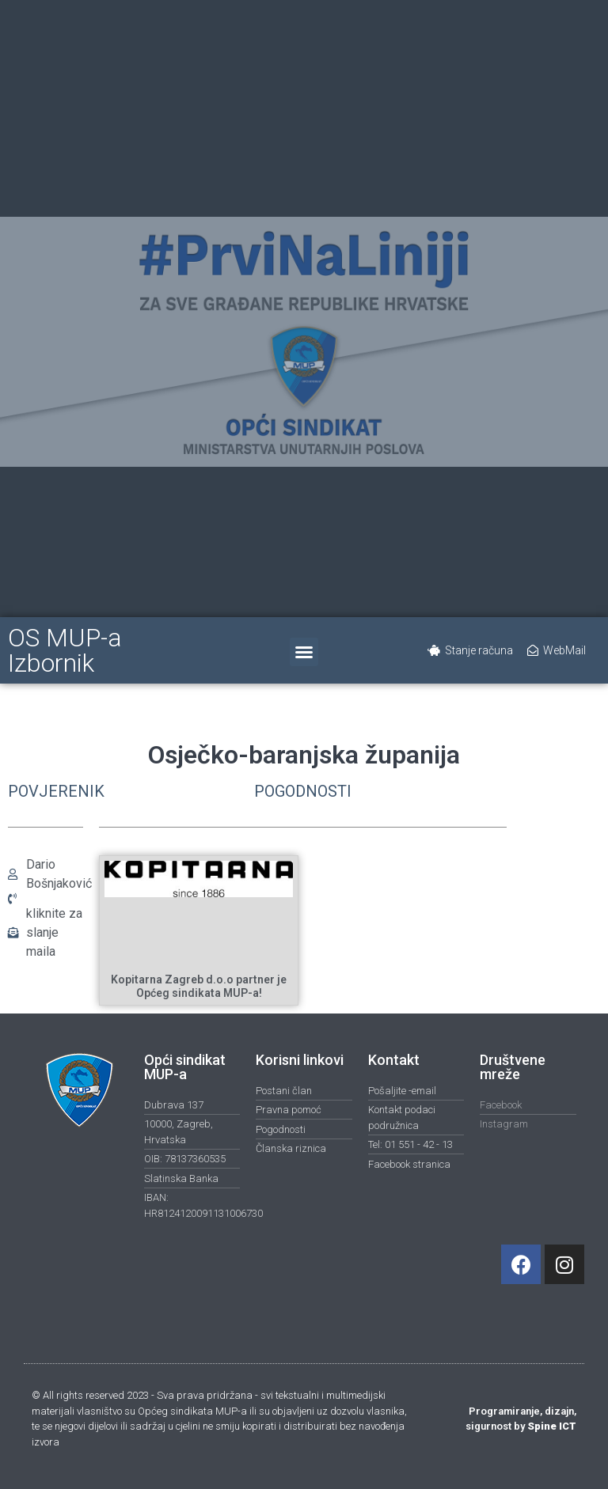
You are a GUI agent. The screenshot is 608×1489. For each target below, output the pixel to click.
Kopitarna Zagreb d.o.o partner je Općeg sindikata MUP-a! (199, 986)
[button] (304, 652)
